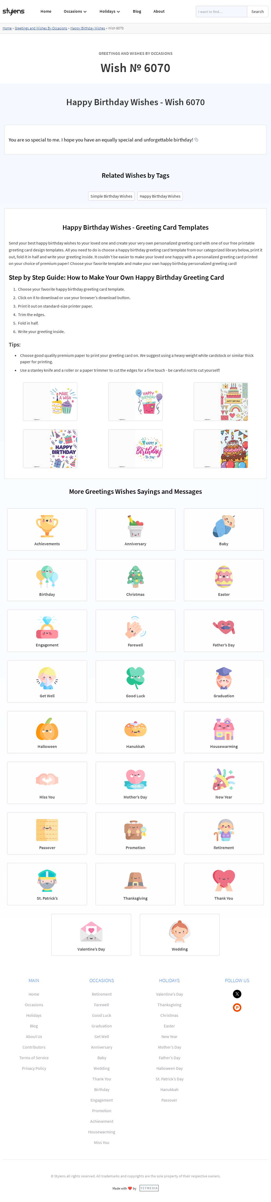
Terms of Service (34, 1057)
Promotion (101, 1110)
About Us (34, 1036)
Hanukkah (169, 1089)
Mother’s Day (169, 1047)
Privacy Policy (34, 1068)
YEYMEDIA (149, 1188)
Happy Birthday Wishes (87, 28)
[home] (14, 12)
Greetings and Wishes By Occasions (41, 28)
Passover (169, 1100)
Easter (169, 1025)
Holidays (34, 1015)
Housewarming (101, 1131)
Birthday (101, 1089)
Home (45, 11)
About (159, 11)
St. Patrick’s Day (169, 1078)
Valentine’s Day (169, 994)
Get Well (101, 1036)
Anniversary (101, 1047)
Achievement (101, 1121)
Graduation (102, 1025)
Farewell (101, 1004)
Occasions (34, 1004)
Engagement (102, 1100)
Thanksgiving (169, 1004)
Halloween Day (169, 1068)
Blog (137, 11)
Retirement (102, 994)
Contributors (34, 1047)
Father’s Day (169, 1057)
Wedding (102, 1068)
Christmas (169, 1015)
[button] (75, 11)
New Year (169, 1036)
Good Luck (101, 1015)
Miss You (101, 1142)
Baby (101, 1057)
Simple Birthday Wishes (111, 196)
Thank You (101, 1078)
